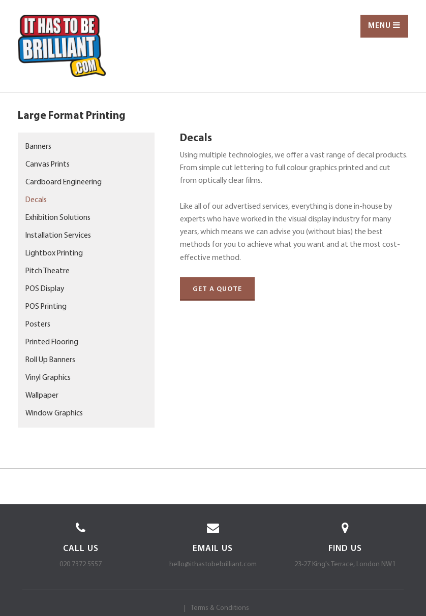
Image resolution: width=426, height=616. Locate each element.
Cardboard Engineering (63, 182)
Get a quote (217, 289)
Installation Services (58, 236)
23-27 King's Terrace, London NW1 (344, 564)
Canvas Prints (47, 164)
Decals (36, 200)
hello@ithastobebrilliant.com (213, 564)
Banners (38, 147)
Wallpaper (41, 396)
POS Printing (46, 307)
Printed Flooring (51, 342)
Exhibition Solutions (57, 218)
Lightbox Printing (54, 253)
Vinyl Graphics (48, 378)
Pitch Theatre (47, 271)
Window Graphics (54, 413)
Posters (37, 324)
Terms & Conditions (220, 608)
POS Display (44, 289)
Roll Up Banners (50, 360)
